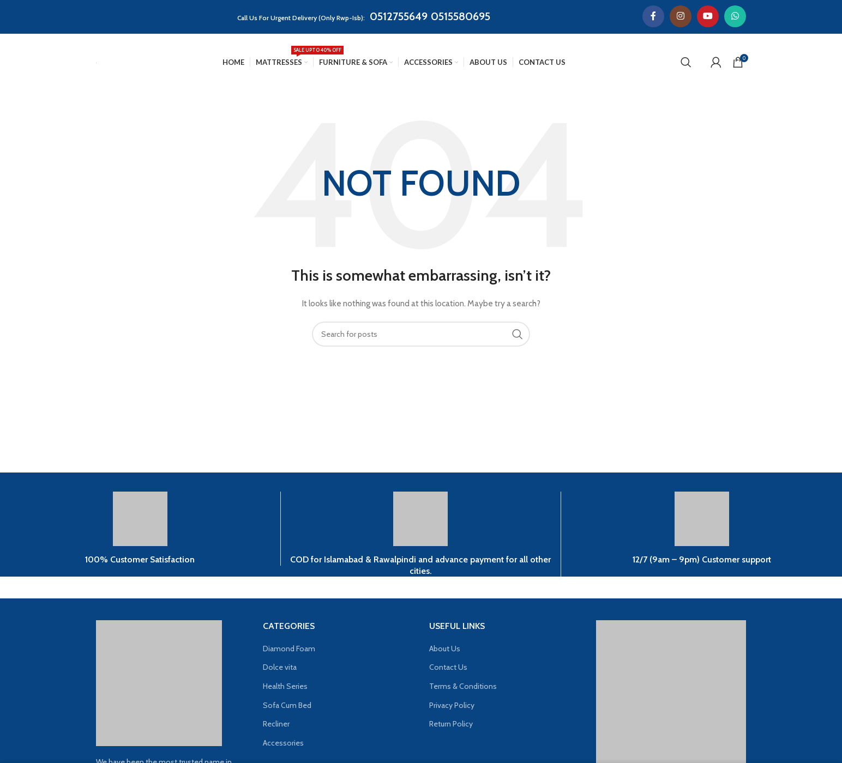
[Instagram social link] (680, 16)
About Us (444, 648)
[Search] (686, 62)
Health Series (285, 686)
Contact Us (448, 667)
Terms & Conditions (463, 686)
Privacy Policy (451, 705)
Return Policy (451, 724)
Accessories (283, 743)
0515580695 (460, 16)
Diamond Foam (289, 648)
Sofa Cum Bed (287, 705)
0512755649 (399, 16)
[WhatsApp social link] (735, 16)
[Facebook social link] (653, 16)
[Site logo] (96, 62)
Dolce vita (280, 667)
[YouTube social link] (708, 16)
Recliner (276, 724)
